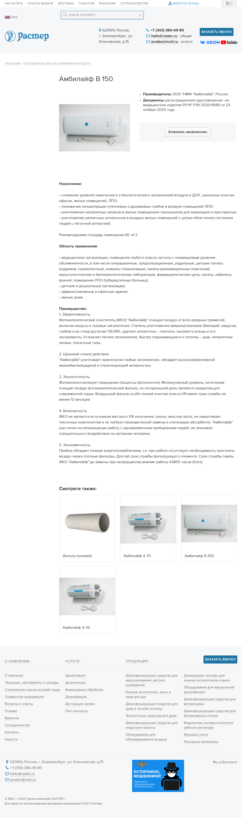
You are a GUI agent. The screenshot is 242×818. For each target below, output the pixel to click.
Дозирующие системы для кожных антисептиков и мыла (27, 210)
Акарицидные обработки (84, 689)
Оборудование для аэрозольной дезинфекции (24, 229)
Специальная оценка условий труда (32, 689)
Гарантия (87, 3)
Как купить (14, 3)
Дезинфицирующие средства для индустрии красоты (29, 170)
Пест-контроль (76, 711)
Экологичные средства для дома (28, 154)
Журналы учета (21, 302)
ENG (14, 17)
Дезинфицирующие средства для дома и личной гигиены (25, 137)
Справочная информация (24, 697)
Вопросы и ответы (19, 704)
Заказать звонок (216, 31)
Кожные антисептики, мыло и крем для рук (26, 120)
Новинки (91, 60)
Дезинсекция (75, 682)
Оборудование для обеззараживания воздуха (57, 76)
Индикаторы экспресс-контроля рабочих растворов (27, 288)
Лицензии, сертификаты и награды (32, 682)
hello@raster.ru (164, 36)
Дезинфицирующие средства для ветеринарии (25, 249)
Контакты (217, 60)
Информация (182, 60)
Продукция (59, 60)
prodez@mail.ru (164, 42)
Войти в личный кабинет (194, 3)
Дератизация (75, 675)
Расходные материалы (27, 311)
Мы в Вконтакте (225, 762)
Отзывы (11, 711)
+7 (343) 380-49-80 (167, 30)
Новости (147, 60)
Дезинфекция (76, 697)
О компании (22, 60)
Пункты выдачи (40, 3)
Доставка (66, 3)
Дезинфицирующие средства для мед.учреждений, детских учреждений (26, 100)
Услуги (119, 60)
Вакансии (107, 3)
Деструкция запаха (80, 704)
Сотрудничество (135, 3)
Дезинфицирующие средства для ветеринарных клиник (27, 269)
